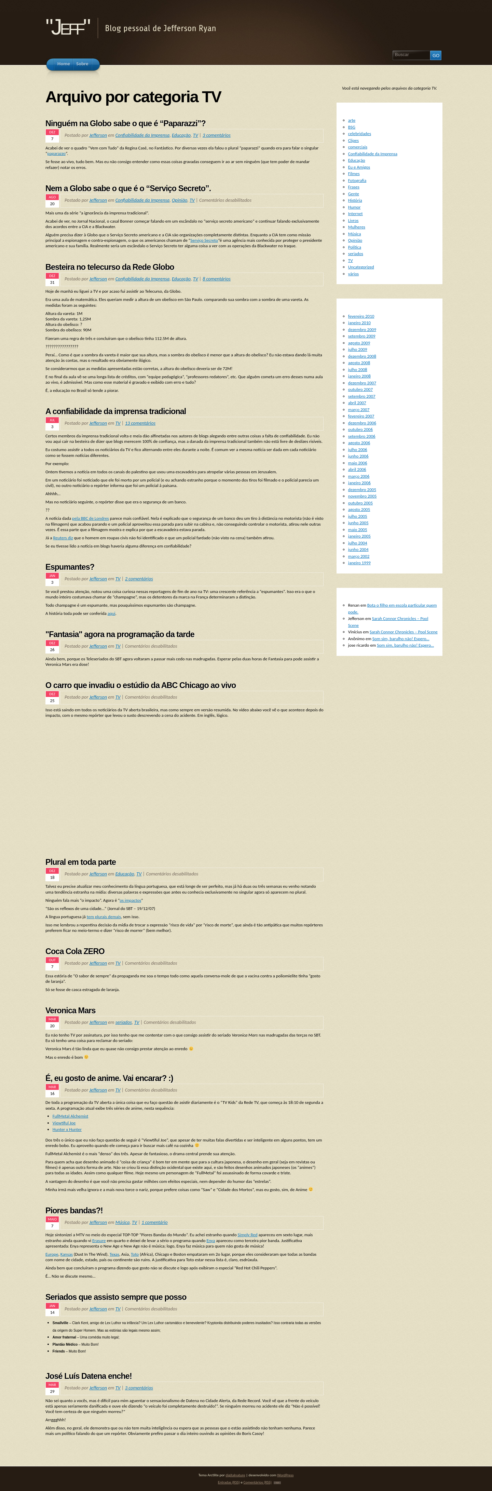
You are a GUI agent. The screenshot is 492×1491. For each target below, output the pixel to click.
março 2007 (359, 409)
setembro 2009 (361, 336)
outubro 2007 (360, 389)
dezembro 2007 (362, 382)
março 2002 (359, 556)
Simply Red (247, 1234)
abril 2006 (357, 469)
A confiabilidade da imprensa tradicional (115, 411)
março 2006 (359, 476)
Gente (353, 193)
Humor (354, 207)
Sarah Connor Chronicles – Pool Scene (404, 631)
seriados (123, 1022)
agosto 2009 (359, 342)
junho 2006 (358, 456)
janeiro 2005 (359, 536)
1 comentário (154, 1222)
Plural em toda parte (80, 862)
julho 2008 (357, 369)
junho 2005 (358, 522)
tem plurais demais (104, 916)
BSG (351, 127)
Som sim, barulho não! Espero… (400, 638)
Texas (114, 1254)
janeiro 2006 (359, 482)
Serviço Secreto (204, 240)
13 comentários (140, 423)
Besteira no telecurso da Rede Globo (109, 267)
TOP (277, 1483)
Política (354, 247)
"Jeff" (67, 26)
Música (122, 1222)
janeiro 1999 (359, 562)
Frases (353, 186)
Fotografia (357, 180)
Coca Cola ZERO (75, 951)
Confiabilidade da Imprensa (142, 135)
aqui (111, 613)
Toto (135, 1254)
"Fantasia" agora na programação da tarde (119, 634)
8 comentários (217, 279)
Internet (355, 213)
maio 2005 (357, 529)
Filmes (354, 173)
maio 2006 (357, 462)
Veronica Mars (70, 1010)
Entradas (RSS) (229, 1482)
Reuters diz (63, 537)
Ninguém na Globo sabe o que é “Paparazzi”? (125, 123)
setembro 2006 (361, 436)
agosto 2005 (359, 509)
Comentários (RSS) (257, 1482)
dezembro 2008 (362, 356)
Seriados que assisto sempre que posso (116, 1297)
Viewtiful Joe (64, 1122)
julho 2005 (357, 516)
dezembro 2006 (362, 422)
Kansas (66, 1254)
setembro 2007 (361, 396)
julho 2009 (357, 349)
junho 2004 (358, 549)
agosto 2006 (359, 442)
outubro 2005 (360, 502)
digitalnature (235, 1475)
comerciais (357, 146)
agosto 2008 (359, 362)
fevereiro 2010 (361, 316)
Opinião (179, 200)
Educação (181, 135)
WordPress (285, 1475)
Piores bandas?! (74, 1210)
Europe (51, 1254)
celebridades (359, 133)
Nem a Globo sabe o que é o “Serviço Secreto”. (128, 188)
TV (195, 135)
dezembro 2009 (362, 329)
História (355, 200)
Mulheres (356, 226)
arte (351, 120)
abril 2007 (357, 402)
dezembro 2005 (362, 489)
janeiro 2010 (359, 322)
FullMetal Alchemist (70, 1116)
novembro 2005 (362, 496)
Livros (353, 220)
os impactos (130, 900)
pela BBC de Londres (90, 518)
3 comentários (217, 135)
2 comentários (139, 579)
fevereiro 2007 (361, 416)
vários (353, 273)
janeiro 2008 (359, 376)
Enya (210, 1240)
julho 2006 (357, 449)
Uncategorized (361, 266)
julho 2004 (357, 542)
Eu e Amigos (359, 167)
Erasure (99, 1240)
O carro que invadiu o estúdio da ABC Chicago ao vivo (140, 685)
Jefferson (98, 135)
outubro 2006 (360, 429)
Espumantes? (69, 567)
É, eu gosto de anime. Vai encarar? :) (109, 1078)
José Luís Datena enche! (88, 1376)
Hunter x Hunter (67, 1129)
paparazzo (56, 153)
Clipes (353, 140)
